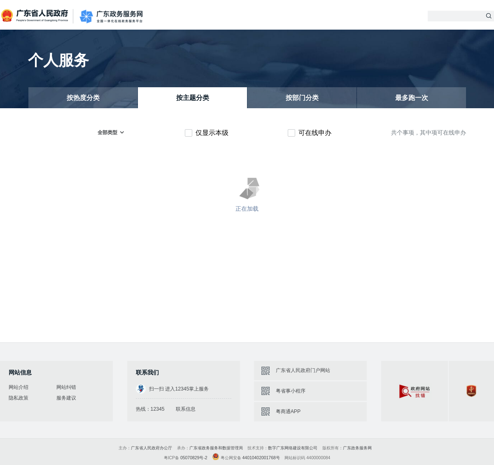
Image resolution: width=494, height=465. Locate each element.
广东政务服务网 (111, 16)
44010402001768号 (261, 458)
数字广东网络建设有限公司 (292, 448)
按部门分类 (302, 97)
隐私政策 (18, 398)
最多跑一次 (411, 97)
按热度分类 (83, 97)
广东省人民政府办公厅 (151, 448)
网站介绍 (18, 387)
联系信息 (186, 409)
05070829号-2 (193, 458)
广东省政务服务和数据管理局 (216, 448)
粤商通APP (288, 411)
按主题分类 (192, 97)
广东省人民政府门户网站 (303, 370)
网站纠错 (66, 387)
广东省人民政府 (35, 15)
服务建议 (66, 398)
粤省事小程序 (290, 391)
